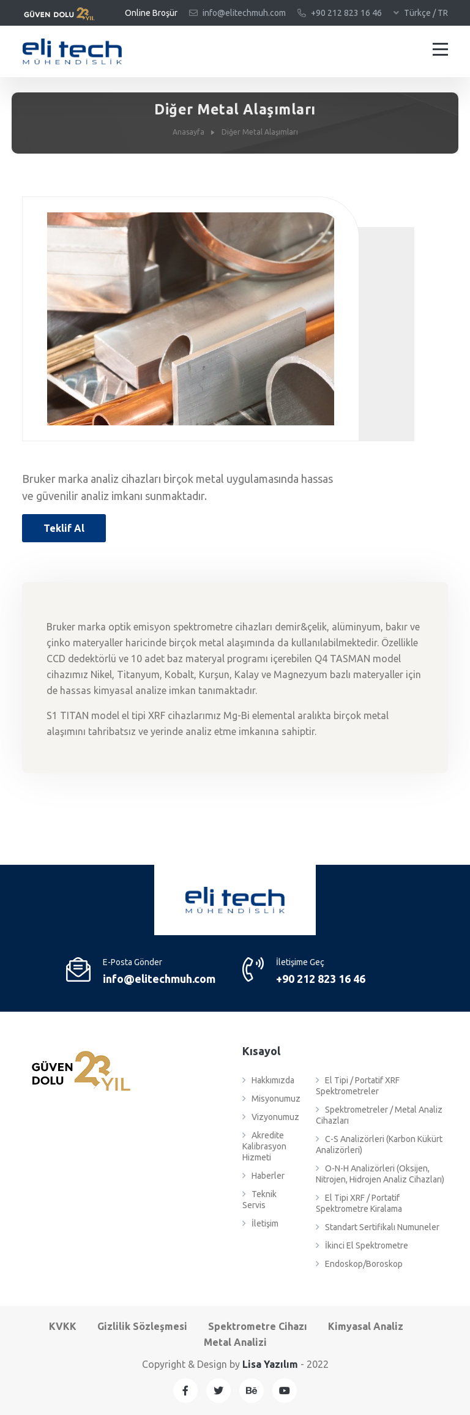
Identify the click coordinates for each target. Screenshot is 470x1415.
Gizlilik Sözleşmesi (142, 1326)
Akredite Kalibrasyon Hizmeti (264, 1146)
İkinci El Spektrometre (362, 1245)
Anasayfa (188, 132)
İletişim (260, 1223)
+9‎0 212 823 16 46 (339, 13)
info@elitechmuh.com (237, 13)
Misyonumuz (271, 1098)
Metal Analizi (235, 1342)
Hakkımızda (268, 1080)
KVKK (62, 1326)
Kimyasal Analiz (365, 1326)
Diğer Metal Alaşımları (260, 132)
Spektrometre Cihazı (257, 1326)
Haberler (263, 1176)
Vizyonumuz (270, 1117)
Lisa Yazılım (270, 1364)
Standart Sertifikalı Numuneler (377, 1227)
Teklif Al (63, 528)
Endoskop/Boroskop (359, 1264)
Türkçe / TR (421, 13)
